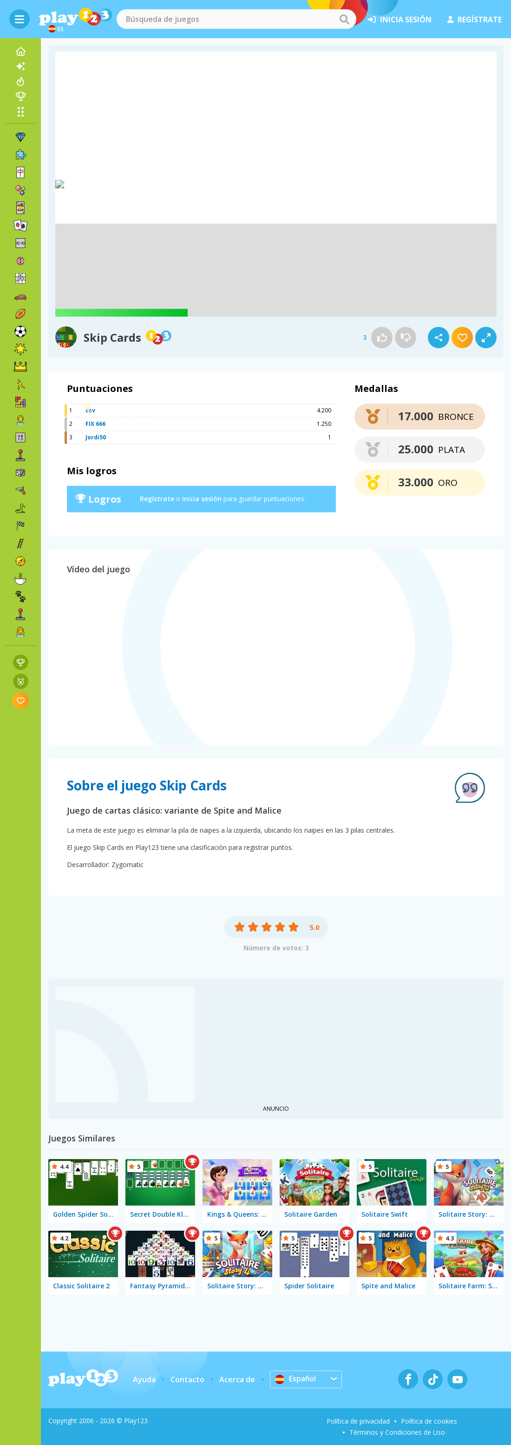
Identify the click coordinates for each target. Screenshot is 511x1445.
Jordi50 (95, 437)
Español (295, 1379)
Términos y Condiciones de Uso (397, 1432)
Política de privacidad (358, 1421)
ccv (90, 410)
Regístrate (157, 498)
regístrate (474, 19)
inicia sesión (400, 19)
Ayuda (144, 1379)
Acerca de (237, 1379)
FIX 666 (95, 424)
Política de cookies (429, 1421)
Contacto (187, 1379)
